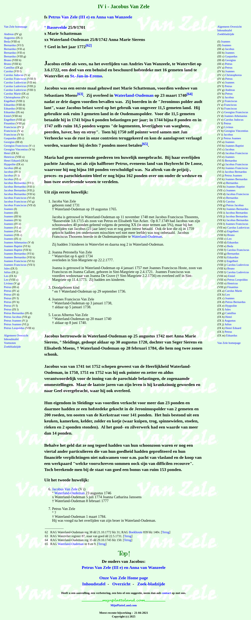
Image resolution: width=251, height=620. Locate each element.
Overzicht (121, 583)
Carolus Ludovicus (15, 82)
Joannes (8, 209)
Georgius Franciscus (16, 145)
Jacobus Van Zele (64, 489)
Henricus (9, 156)
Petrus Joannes (12, 320)
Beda (7, 41)
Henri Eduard (12, 160)
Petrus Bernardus (14, 313)
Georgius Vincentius (16, 149)
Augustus (9, 37)
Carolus (8, 71)
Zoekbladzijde (12, 346)
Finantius (9, 123)
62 (46, 532)
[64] (190, 94)
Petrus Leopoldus (14, 328)
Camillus (9, 67)
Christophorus (12, 97)
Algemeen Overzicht (16, 335)
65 (46, 544)
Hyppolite (10, 164)
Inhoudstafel (93, 583)
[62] (89, 45)
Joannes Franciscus (15, 261)
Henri (7, 153)
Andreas (9, 34)
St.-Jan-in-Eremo (86, 75)
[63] (80, 94)
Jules (7, 268)
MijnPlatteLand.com (124, 605)
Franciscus (10, 127)
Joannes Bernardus (15, 253)
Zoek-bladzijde (151, 583)
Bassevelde (57, 27)
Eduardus (9, 104)
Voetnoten (10, 342)
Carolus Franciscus (15, 78)
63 (46, 536)
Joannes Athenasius (15, 242)
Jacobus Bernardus (15, 182)
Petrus (7, 287)
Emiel (7, 115)
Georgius (9, 142)
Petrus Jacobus (12, 316)
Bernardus (10, 45)
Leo (6, 275)
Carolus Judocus (13, 75)
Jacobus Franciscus (15, 197)
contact (166, 593)
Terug (165, 532)
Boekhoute (135, 532)
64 (46, 540)
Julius (7, 272)
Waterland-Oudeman (134, 95)
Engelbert (9, 101)
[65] (145, 144)
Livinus (8, 283)
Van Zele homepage (15, 26)
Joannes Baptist (13, 246)
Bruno (7, 60)
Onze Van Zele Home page (123, 577)
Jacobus (8, 168)
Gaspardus (10, 138)
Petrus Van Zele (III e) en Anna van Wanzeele (90, 16)
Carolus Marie (12, 93)
